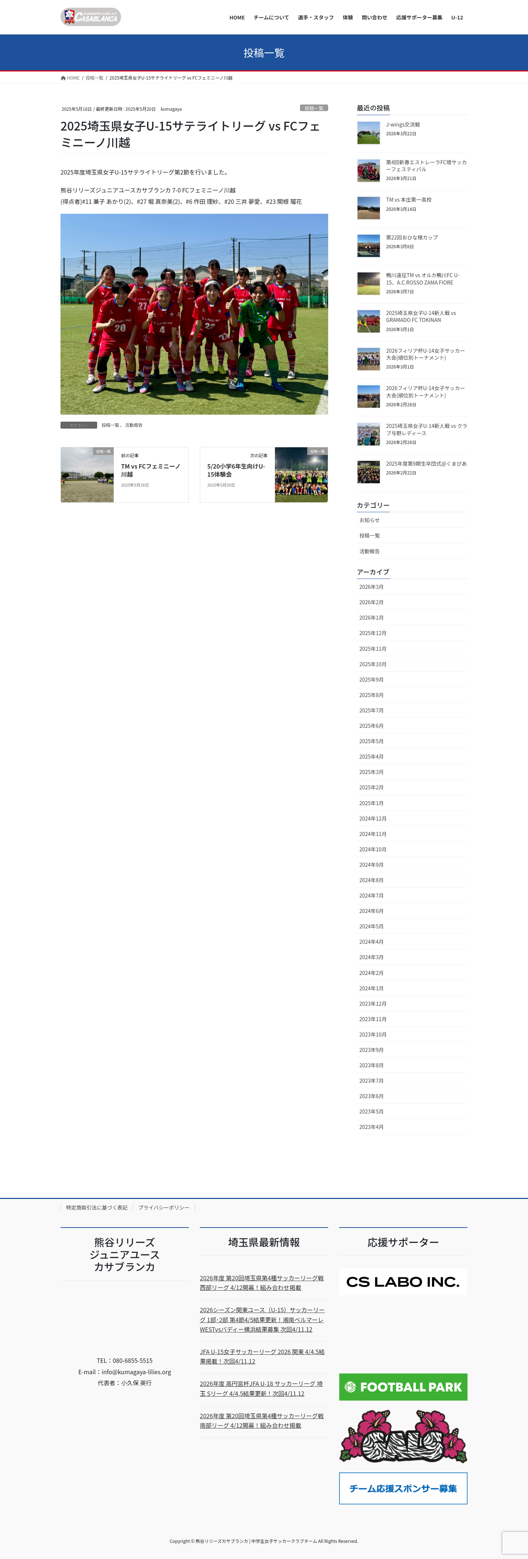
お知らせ (369, 520)
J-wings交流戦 (403, 124)
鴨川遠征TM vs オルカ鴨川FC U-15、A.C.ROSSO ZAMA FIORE (422, 278)
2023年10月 (373, 1034)
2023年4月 (371, 1126)
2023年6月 (371, 1096)
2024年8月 (371, 880)
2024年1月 (371, 988)
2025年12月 (373, 633)
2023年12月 (373, 1003)
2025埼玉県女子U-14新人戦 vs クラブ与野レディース (426, 429)
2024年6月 (371, 910)
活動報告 (134, 425)
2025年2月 (371, 787)
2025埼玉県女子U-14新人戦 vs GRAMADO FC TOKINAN (421, 316)
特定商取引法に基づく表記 (97, 1207)
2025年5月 (371, 741)
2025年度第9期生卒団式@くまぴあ (426, 463)
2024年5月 (371, 926)
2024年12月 (373, 818)
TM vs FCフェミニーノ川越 (151, 470)
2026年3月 (371, 586)
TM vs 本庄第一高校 (409, 199)
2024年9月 (371, 864)
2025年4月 (371, 756)
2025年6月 (371, 725)
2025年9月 (371, 679)
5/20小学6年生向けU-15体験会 (236, 470)
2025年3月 (371, 771)
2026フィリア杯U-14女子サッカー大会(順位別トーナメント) (425, 354)
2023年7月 (371, 1080)
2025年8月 (371, 694)
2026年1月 (371, 617)
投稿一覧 (314, 107)
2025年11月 (373, 648)
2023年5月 (371, 1111)
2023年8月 (371, 1065)
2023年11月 (373, 1019)
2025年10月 (373, 664)
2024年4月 (371, 941)
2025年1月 (371, 803)
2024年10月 (373, 849)
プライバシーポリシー (164, 1207)
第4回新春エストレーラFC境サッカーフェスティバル (426, 165)
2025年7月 (371, 710)
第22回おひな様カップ (412, 237)
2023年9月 (371, 1049)
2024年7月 (371, 895)
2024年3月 (371, 957)
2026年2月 (371, 602)
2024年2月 (371, 972)
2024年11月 (373, 833)
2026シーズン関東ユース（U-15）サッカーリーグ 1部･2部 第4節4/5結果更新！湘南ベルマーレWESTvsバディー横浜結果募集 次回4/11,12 (262, 1319)
